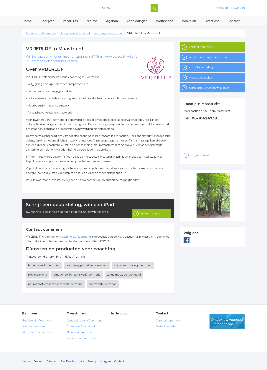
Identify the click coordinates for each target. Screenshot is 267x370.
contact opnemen (201, 47)
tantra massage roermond (124, 274)
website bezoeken (201, 77)
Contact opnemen (168, 320)
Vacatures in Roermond (82, 338)
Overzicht (212, 21)
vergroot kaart (199, 155)
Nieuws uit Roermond (81, 332)
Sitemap (52, 361)
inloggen (222, 7)
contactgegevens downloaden (209, 87)
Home (27, 21)
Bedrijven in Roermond (68, 8)
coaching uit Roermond (75, 236)
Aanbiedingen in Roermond (85, 320)
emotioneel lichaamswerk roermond (76, 274)
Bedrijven (47, 21)
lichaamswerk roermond (44, 265)
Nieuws (92, 21)
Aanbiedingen (136, 21)
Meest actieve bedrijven (37, 332)
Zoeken (38, 361)
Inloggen (105, 361)
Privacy (91, 361)
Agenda (112, 21)
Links (81, 361)
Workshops (164, 21)
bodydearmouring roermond (132, 265)
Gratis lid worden (166, 326)
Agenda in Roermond (81, 326)
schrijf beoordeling (201, 67)
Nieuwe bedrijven (33, 326)
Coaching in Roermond (108, 33)
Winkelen (189, 21)
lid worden (238, 7)
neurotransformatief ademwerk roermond (55, 284)
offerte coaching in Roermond (208, 57)
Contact (234, 21)
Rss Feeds (67, 361)
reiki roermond (37, 274)
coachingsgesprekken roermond (87, 265)
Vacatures (70, 21)
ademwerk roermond (102, 284)
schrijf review (150, 208)
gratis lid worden (227, 321)
